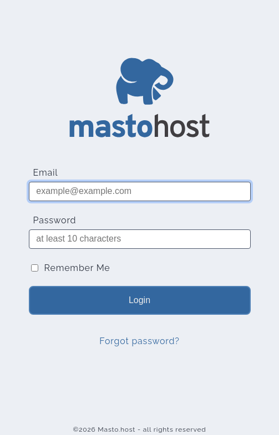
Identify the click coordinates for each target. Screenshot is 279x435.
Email (45, 172)
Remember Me (77, 268)
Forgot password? (139, 341)
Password (55, 220)
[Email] (140, 191)
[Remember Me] (34, 268)
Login (139, 300)
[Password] (140, 239)
